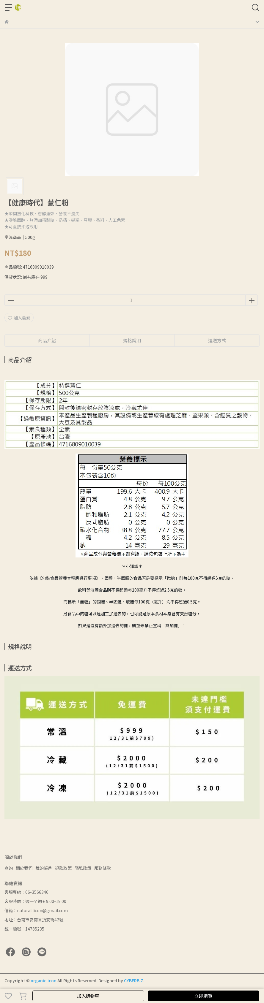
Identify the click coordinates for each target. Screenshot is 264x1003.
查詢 (8, 868)
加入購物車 (88, 996)
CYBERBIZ (133, 980)
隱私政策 (83, 868)
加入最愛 (19, 318)
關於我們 (24, 868)
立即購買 (203, 996)
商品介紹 (47, 340)
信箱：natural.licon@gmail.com (36, 910)
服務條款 (102, 868)
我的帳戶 (43, 868)
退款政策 (63, 868)
